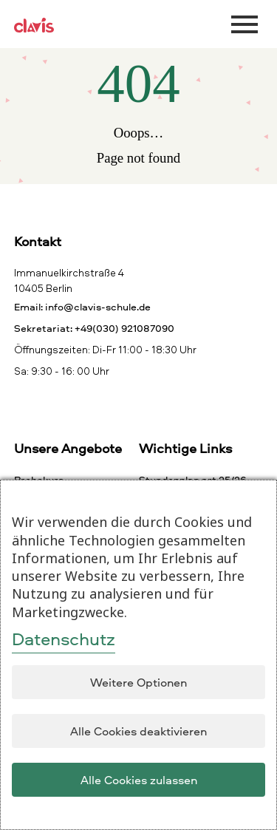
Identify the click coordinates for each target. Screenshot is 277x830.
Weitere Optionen (138, 682)
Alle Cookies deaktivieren (138, 731)
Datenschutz (63, 638)
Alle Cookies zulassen (139, 780)
